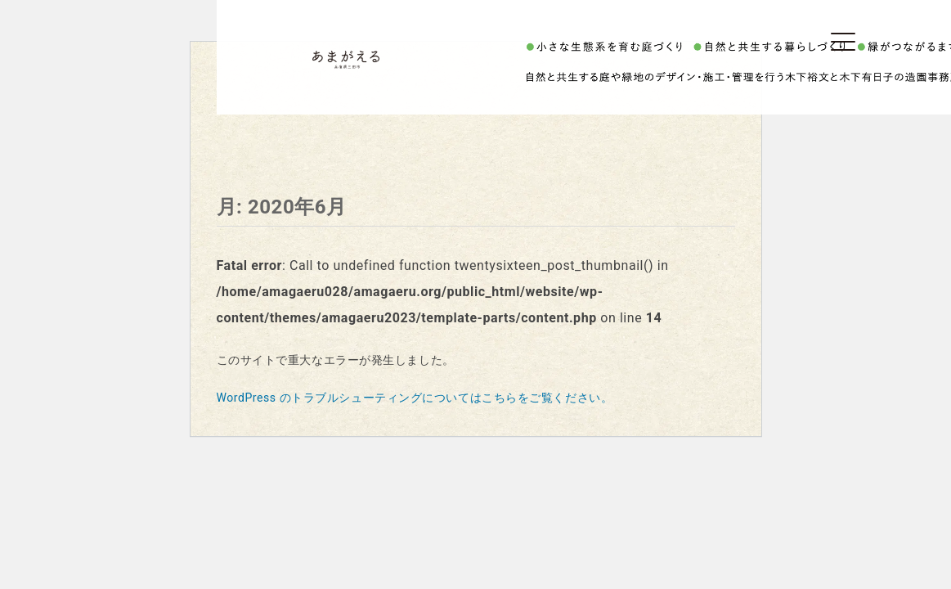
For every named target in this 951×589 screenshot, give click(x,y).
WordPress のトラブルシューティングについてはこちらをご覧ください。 (415, 397)
